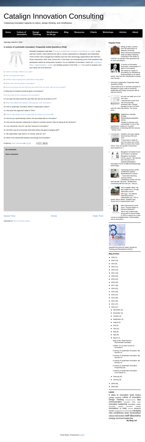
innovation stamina (116, 406)
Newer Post (9, 216)
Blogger (82, 435)
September (117, 319)
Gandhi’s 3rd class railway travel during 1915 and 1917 (130, 136)
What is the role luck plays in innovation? (20, 83)
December (117, 310)
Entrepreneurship (130, 400)
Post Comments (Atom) (22, 221)
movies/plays (135, 413)
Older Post (98, 216)
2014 (113, 295)
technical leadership (124, 418)
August (116, 322)
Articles (123, 32)
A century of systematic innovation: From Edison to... (125, 372)
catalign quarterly (115, 397)
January (116, 380)
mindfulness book (121, 413)
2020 (113, 276)
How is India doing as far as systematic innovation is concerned (29, 114)
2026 (113, 257)
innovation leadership (118, 404)
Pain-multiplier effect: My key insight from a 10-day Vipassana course (130, 189)
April (115, 335)
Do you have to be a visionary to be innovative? (22, 95)
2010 (113, 307)
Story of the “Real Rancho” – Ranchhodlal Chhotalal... (123, 341)
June (115, 328)
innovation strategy (133, 406)
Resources (79, 32)
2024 (113, 264)
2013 (113, 298)
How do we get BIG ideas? (15, 75)
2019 (113, 279)
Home (8, 32)
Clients (93, 32)
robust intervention (116, 416)
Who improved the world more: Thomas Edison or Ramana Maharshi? (129, 207)
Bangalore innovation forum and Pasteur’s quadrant (130, 153)
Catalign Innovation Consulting (54, 16)
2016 (113, 288)
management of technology (123, 411)
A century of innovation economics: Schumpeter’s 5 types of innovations (130, 66)
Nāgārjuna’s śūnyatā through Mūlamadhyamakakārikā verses (129, 117)
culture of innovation (132, 397)
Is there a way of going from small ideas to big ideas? (24, 79)
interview (130, 408)
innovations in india (118, 408)
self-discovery (133, 415)
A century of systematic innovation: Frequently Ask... (125, 366)
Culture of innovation (22, 33)
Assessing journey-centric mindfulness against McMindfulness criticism (130, 171)
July (114, 325)
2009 (113, 383)
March (115, 338)
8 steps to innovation (119, 395)
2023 (113, 267)
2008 (113, 387)
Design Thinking (37, 33)
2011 (113, 304)
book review (135, 395)
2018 (113, 282)
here (79, 65)
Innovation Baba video (132, 402)
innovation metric (134, 404)
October (116, 316)
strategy (112, 418)
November (117, 313)
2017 (113, 285)
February (116, 376)
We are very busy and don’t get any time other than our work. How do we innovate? (35, 87)
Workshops (108, 32)
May (115, 332)
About (135, 32)
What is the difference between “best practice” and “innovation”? (28, 103)
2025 (113, 260)
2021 (113, 273)
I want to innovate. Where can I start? (18, 72)
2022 (113, 270)
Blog (66, 32)
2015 (113, 292)
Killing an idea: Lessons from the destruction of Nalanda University (129, 48)
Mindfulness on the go (52, 33)
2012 (113, 301)
